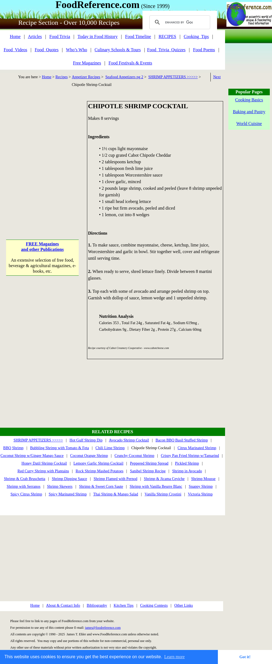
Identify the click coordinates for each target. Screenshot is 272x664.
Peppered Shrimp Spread (149, 463)
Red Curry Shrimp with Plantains (43, 471)
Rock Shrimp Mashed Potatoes (99, 471)
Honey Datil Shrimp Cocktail (44, 463)
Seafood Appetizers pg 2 (124, 77)
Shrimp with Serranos (23, 486)
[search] (179, 22)
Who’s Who (76, 49)
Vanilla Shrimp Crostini (163, 494)
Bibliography (97, 605)
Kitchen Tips (124, 605)
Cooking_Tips (196, 36)
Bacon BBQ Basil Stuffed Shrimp (181, 440)
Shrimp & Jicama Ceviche (164, 479)
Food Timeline (138, 36)
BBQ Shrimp (13, 448)
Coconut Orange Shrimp (89, 456)
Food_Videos (15, 49)
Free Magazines (87, 63)
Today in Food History (98, 36)
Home (15, 36)
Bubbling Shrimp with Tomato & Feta (59, 448)
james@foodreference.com (103, 628)
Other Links (183, 605)
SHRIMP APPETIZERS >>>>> (173, 77)
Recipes (62, 77)
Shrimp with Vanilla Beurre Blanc (156, 486)
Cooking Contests (154, 605)
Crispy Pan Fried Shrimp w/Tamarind (190, 456)
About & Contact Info (63, 605)
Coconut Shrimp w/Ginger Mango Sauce (32, 456)
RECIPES (167, 36)
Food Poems (204, 49)
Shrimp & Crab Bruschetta (24, 479)
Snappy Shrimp (201, 486)
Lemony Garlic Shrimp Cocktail (98, 463)
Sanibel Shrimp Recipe (148, 471)
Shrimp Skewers (59, 486)
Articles (35, 36)
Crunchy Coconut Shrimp (134, 456)
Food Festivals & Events (130, 63)
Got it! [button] (244, 657)
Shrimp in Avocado (187, 471)
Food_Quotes (47, 49)
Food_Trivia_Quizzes (166, 49)
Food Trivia (59, 36)
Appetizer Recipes (86, 77)
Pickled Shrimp (187, 463)
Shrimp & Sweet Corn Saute (101, 486)
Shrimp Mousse (203, 479)
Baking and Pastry (249, 111)
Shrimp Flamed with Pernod (115, 479)
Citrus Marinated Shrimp (197, 448)
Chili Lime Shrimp (110, 448)
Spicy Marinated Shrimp (68, 494)
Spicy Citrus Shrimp (26, 494)
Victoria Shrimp (200, 494)
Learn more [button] (174, 656)
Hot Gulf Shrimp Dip (86, 440)
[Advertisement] (52, 152)
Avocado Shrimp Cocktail (129, 440)
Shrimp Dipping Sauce (69, 479)
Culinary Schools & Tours (118, 49)
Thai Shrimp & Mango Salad (115, 494)
